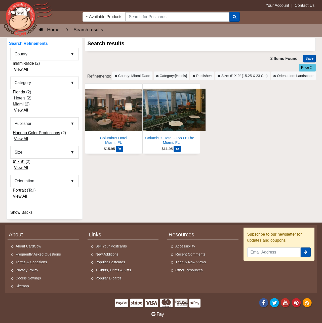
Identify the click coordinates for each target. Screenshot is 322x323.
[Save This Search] (309, 58)
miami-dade (23, 63)
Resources (181, 235)
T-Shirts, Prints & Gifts (113, 270)
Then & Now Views (190, 262)
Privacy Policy (27, 270)
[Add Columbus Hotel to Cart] (119, 149)
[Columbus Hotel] (113, 115)
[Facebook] (263, 302)
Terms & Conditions (31, 262)
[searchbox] (177, 17)
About (16, 235)
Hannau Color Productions (36, 133)
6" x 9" (19, 161)
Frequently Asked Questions (38, 254)
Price (306, 67)
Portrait (19, 190)
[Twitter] (274, 302)
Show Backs (21, 212)
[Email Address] (274, 252)
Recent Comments (190, 254)
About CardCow (28, 246)
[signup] (306, 252)
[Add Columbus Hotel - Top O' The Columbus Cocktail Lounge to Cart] (177, 149)
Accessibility (185, 246)
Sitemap (22, 286)
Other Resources (189, 270)
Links (95, 235)
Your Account (277, 5)
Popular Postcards (110, 262)
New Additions (107, 254)
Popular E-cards (109, 278)
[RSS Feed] (307, 302)
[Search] (234, 17)
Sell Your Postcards (111, 246)
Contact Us (304, 5)
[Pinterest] (296, 302)
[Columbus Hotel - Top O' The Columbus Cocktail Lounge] (171, 115)
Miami (18, 104)
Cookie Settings (28, 278)
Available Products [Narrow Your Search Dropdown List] (104, 17)
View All (21, 69)
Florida (19, 92)
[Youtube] (285, 302)
